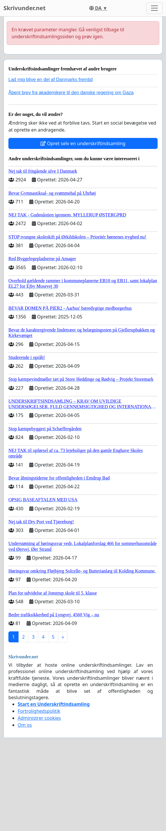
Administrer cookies (39, 718)
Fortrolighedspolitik (39, 711)
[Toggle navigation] (154, 8)
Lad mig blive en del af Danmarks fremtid (50, 79)
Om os (25, 725)
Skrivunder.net (24, 8)
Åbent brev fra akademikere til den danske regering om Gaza (71, 92)
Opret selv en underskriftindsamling (83, 143)
